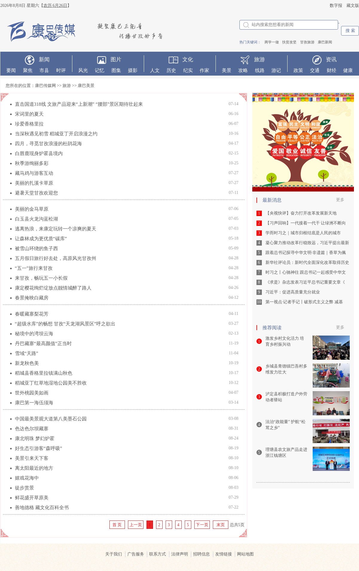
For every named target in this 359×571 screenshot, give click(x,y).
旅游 (259, 59)
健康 (348, 70)
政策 (298, 70)
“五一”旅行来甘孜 (34, 268)
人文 (155, 70)
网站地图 (245, 554)
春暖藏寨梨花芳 (31, 313)
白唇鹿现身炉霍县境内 (39, 153)
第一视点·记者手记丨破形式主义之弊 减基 (304, 302)
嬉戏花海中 (27, 477)
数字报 (336, 5)
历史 (171, 70)
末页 (220, 525)
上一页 (135, 525)
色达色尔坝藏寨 (31, 428)
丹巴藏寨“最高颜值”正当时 (43, 343)
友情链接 (223, 554)
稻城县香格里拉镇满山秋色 (43, 373)
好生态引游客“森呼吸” (38, 448)
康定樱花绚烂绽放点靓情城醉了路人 (53, 287)
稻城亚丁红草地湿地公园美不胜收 (51, 382)
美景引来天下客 (31, 458)
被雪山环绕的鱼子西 (36, 248)
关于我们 (113, 554)
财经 (331, 70)
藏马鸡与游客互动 (34, 173)
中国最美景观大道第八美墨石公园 (51, 418)
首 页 (117, 525)
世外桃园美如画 (31, 392)
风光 (83, 70)
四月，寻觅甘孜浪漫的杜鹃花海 (48, 143)
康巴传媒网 (45, 85)
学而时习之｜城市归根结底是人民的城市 (303, 233)
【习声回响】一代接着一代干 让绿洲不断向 (305, 223)
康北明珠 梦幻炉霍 (34, 438)
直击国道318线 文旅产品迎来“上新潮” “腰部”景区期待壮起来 (79, 104)
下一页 (202, 525)
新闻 (44, 59)
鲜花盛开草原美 (31, 497)
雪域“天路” (26, 353)
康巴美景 (86, 85)
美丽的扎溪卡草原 (34, 183)
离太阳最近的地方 (34, 468)
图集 (116, 70)
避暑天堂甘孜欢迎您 (36, 192)
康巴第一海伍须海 (34, 402)
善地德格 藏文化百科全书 (42, 507)
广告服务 (135, 554)
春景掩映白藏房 (31, 297)
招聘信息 (201, 554)
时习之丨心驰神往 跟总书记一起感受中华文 (305, 272)
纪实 (188, 70)
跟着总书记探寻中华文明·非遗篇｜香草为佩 (305, 252)
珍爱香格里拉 (29, 123)
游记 (276, 70)
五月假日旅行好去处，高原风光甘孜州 (55, 258)
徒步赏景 (24, 487)
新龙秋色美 (27, 363)
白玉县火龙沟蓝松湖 (36, 218)
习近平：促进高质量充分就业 (292, 292)
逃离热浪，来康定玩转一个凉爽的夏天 (55, 228)
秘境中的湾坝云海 (34, 333)
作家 (204, 70)
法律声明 (179, 554)
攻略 (243, 70)
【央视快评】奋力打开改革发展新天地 (301, 213)
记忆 (99, 70)
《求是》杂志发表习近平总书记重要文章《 (305, 282)
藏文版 (352, 5)
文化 (187, 59)
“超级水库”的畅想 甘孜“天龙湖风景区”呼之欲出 (65, 323)
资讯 (331, 59)
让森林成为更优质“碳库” (41, 238)
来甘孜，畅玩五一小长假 (41, 278)
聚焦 (28, 70)
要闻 (11, 70)
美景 (226, 70)
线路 (260, 70)
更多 (340, 200)
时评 (61, 70)
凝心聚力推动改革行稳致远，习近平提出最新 (307, 243)
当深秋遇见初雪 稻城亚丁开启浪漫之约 (56, 133)
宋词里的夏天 (29, 114)
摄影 (133, 70)
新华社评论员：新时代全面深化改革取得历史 (307, 262)
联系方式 (157, 554)
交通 (315, 70)
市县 (44, 70)
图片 (116, 59)
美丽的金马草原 (31, 209)
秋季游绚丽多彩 (31, 163)
